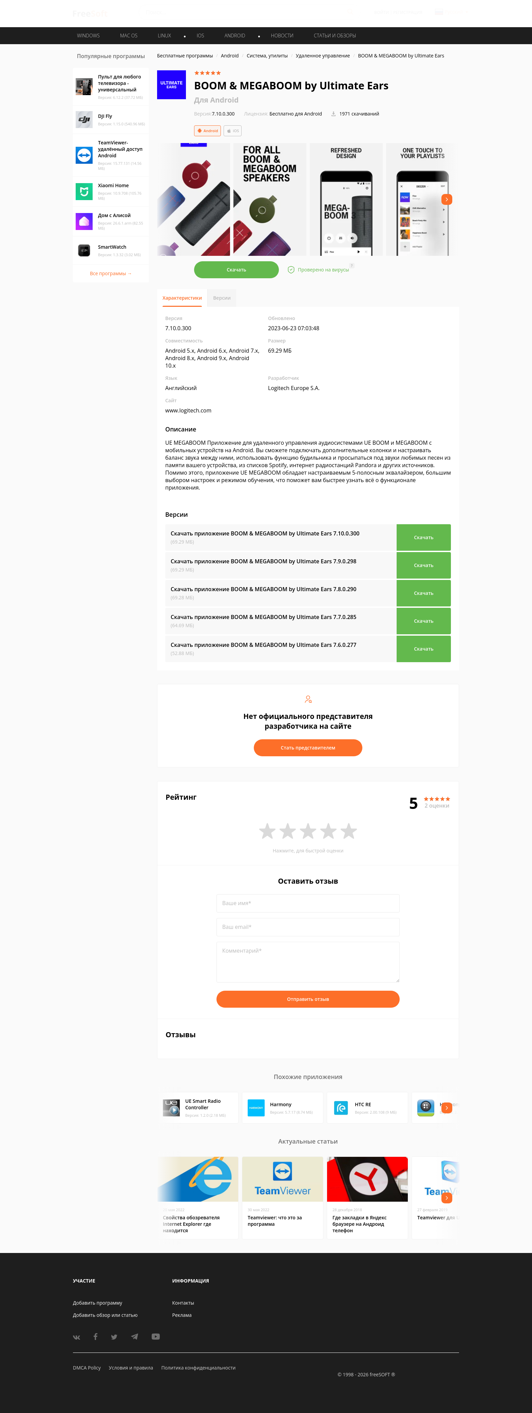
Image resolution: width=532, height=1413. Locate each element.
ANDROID (235, 35)
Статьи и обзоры (335, 35)
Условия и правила (131, 1367)
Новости (282, 35)
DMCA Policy (87, 1367)
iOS (232, 131)
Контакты (183, 1303)
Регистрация (407, 12)
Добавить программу (97, 1303)
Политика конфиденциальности (198, 1367)
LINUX (164, 35)
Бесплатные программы (185, 55)
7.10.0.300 (214, 113)
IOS (200, 35)
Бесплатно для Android (295, 113)
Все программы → (111, 273)
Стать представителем (308, 747)
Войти (381, 12)
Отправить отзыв (308, 999)
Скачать (236, 269)
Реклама (182, 1315)
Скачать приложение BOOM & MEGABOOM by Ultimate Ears (265, 533)
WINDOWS (88, 35)
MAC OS (128, 35)
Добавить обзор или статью (105, 1315)
